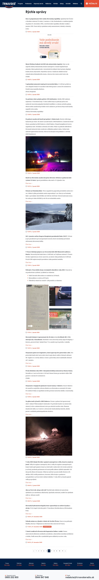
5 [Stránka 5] (46, 551)
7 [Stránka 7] (51, 551)
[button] (49, 183)
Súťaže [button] (55, 3)
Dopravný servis (38, 3)
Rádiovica (48, 3)
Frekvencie (28, 3)
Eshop (62, 3)
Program (20, 3)
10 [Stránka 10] (59, 551)
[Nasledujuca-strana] (65, 550)
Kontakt (68, 3)
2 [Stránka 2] (38, 551)
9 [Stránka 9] (56, 551)
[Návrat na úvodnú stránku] (9, 4)
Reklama (75, 3)
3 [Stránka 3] (41, 551)
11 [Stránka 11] (62, 551)
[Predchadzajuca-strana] (33, 550)
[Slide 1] (49, 59)
